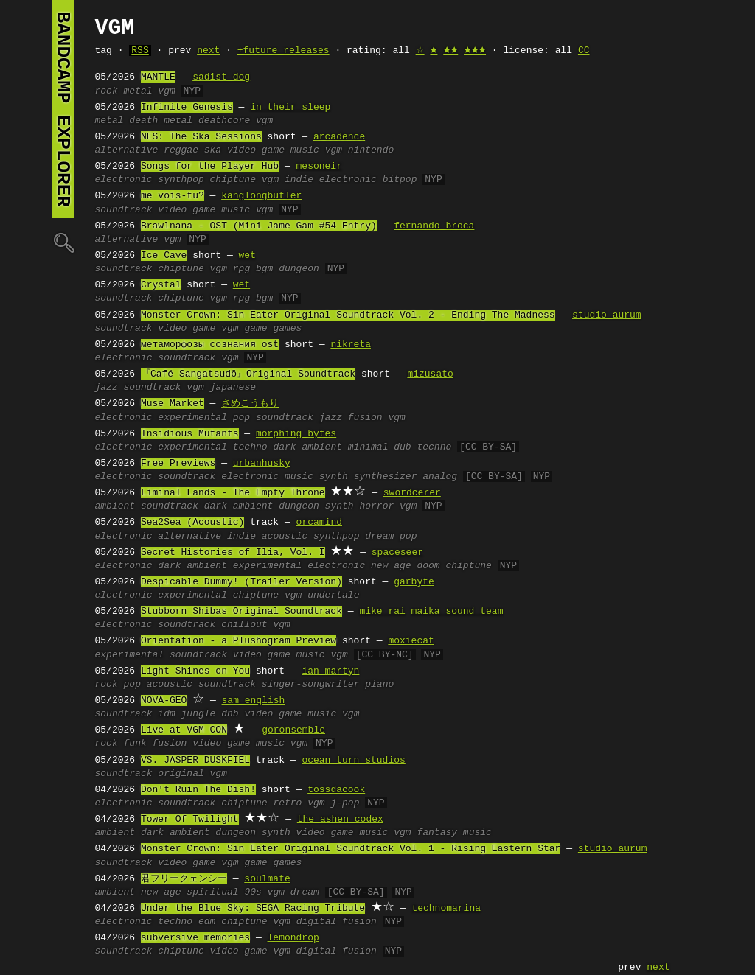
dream (304, 892)
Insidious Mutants (190, 434)
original (180, 773)
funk (135, 743)
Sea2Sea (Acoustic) (192, 522)
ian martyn (330, 671)
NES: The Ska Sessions (201, 137)
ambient (115, 506)
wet (247, 255)
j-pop (344, 803)
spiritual (212, 892)
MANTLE (158, 77)
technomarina (446, 908)
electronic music (267, 476)
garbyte (414, 582)
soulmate (267, 879)
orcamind (319, 522)
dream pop (391, 536)
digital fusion (336, 922)
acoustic (284, 536)
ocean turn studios (353, 760)
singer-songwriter (311, 684)
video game (186, 328)
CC (584, 50)
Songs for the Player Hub (210, 166)
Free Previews (178, 463)
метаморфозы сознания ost (210, 345)
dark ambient (307, 447)
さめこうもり (250, 403)
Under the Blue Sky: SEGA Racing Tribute (253, 908)
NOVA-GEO (164, 700)
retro (287, 803)
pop (241, 417)
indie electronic (331, 179)
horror (376, 506)
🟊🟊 (450, 50)
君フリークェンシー (184, 879)
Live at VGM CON (184, 730)
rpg (241, 269)
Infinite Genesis (187, 107)
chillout (244, 625)
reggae (181, 150)
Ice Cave (164, 255)
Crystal (161, 285)
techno (250, 447)
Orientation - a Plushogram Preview (238, 641)
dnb (229, 714)
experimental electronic (299, 566)
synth (333, 476)
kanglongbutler (261, 196)
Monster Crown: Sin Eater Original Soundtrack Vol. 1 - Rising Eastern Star (350, 849)
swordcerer (412, 493)
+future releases (283, 50)
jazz (106, 387)
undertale (333, 595)
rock (106, 91)
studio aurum (606, 315)
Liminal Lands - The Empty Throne (233, 493)
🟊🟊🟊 (475, 50)
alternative (127, 150)
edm (206, 922)
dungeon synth (316, 506)
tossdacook (336, 790)
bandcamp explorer (62, 109)
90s (252, 892)
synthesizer (385, 476)
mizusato (430, 374)
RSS (139, 50)
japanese (233, 387)
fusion (170, 743)
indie (241, 536)
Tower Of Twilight (190, 819)
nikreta (350, 345)
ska (212, 150)
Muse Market (172, 403)
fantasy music (454, 832)
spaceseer (397, 552)
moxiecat (411, 641)
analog (439, 476)
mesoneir (319, 166)
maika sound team (457, 611)
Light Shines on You (195, 671)
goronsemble (293, 730)
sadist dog (221, 77)
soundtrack (124, 210)
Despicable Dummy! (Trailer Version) (241, 582)
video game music (273, 150)
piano (379, 684)
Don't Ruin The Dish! (198, 790)
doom (428, 566)
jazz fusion (351, 417)
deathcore (224, 120)
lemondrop (293, 938)
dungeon (299, 269)
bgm (264, 269)
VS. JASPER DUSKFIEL (195, 760)
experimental (192, 417)
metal (138, 91)
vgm (166, 91)
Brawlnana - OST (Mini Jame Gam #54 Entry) (259, 226)
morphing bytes (296, 434)
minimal (368, 447)
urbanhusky (261, 463)
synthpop (180, 179)
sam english (253, 700)
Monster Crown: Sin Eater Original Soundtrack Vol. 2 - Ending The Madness (348, 315)
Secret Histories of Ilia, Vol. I (233, 552)
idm (166, 714)
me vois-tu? (172, 196)
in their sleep (290, 107)
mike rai (382, 611)
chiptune (233, 179)
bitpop (400, 179)
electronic (124, 179)
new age (391, 566)
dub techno (422, 447)
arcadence (339, 137)
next (208, 50)
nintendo (371, 150)
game (255, 328)
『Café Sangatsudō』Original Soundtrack (248, 374)
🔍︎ (62, 242)
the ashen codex (340, 819)
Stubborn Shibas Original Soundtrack (241, 611)
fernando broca (434, 226)
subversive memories (195, 938)
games (287, 328)
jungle (198, 714)
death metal (160, 120)
